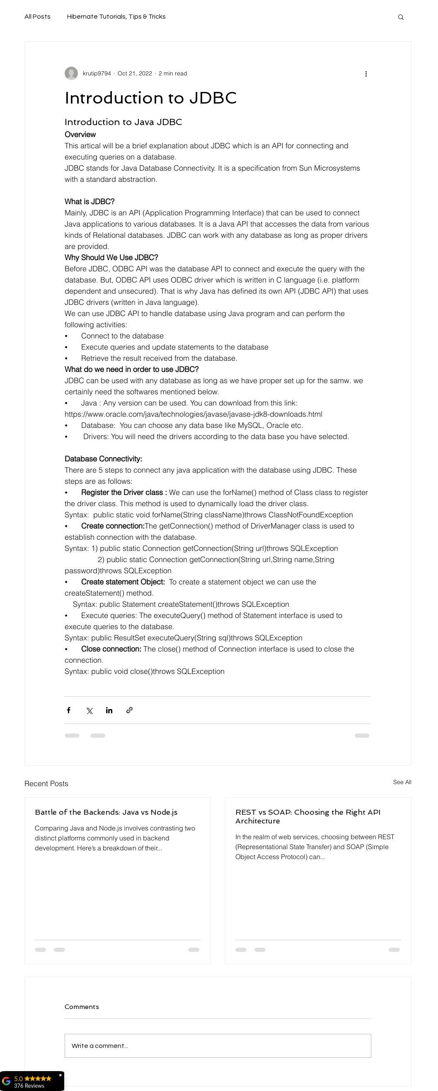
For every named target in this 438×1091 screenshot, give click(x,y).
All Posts (37, 16)
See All (402, 782)
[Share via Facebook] (69, 710)
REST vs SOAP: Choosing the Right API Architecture (307, 816)
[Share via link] (129, 710)
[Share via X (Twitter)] (89, 710)
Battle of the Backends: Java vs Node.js (106, 812)
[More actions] (366, 73)
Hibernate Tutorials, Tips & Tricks (116, 16)
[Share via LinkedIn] (109, 710)
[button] (401, 16)
